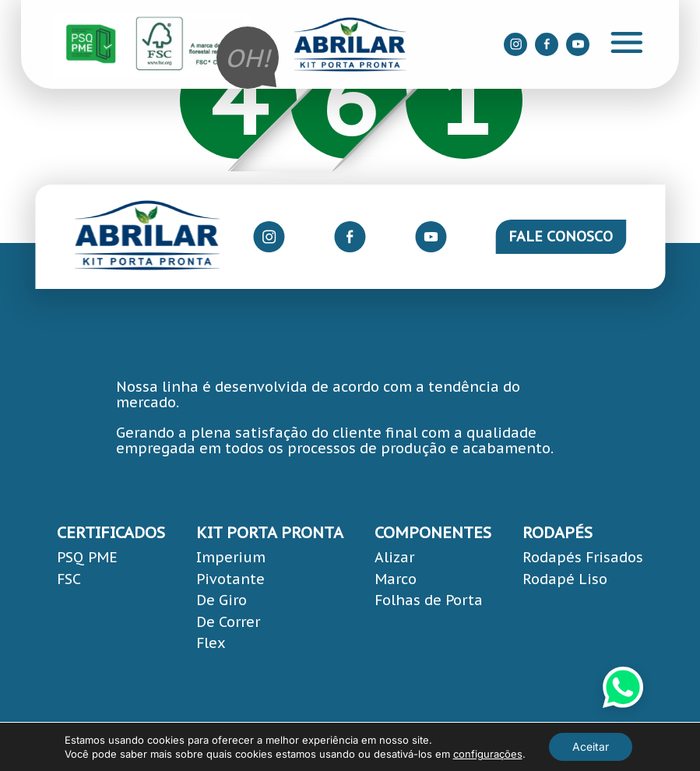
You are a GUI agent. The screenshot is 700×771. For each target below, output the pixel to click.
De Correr (228, 622)
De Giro (221, 600)
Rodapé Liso (564, 579)
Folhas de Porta (429, 600)
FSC (69, 579)
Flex (211, 643)
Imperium (231, 557)
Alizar (394, 557)
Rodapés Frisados (582, 557)
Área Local (652, 755)
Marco (396, 579)
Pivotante (230, 579)
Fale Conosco (560, 236)
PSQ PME (87, 557)
